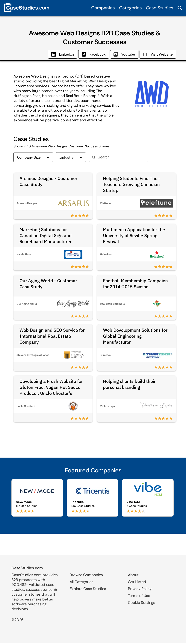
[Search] (121, 157)
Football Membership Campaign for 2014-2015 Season (135, 284)
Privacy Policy (140, 588)
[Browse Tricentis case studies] (92, 498)
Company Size (33, 157)
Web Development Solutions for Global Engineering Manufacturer (135, 336)
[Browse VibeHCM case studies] (147, 498)
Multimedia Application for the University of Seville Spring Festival (134, 235)
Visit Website (158, 54)
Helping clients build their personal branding (129, 384)
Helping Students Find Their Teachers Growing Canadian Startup (131, 184)
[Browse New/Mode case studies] (37, 498)
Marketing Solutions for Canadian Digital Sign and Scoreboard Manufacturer (45, 235)
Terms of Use (139, 595)
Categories (130, 8)
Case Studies (159, 8)
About (133, 574)
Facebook (94, 54)
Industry (70, 157)
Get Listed (137, 581)
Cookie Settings (141, 602)
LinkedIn (62, 54)
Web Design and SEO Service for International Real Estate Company (52, 336)
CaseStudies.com (27, 567)
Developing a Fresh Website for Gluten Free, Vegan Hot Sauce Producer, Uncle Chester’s (51, 387)
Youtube (124, 54)
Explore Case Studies (88, 588)
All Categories (81, 581)
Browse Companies (86, 574)
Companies (103, 8)
